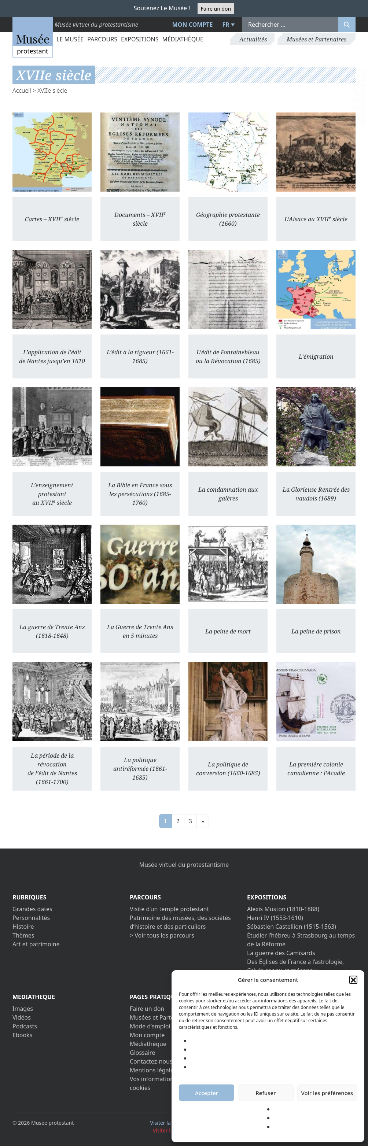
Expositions (139, 39)
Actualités (253, 39)
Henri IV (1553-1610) (275, 918)
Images (22, 1009)
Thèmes (23, 935)
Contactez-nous (151, 1061)
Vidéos (21, 1017)
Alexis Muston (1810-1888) (283, 909)
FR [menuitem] (225, 24)
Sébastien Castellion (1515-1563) (291, 927)
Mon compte (192, 25)
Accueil (21, 90)
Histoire (23, 927)
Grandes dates (32, 909)
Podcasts (24, 1026)
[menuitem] (227, 24)
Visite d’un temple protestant (169, 909)
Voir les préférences (327, 1093)
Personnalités (31, 918)
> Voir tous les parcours (162, 935)
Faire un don (216, 8)
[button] (353, 979)
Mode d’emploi (150, 1026)
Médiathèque (182, 39)
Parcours (102, 39)
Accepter (206, 1093)
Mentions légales (153, 1070)
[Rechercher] (347, 24)
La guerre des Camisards (281, 953)
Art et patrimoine (36, 944)
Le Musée (70, 39)
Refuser (265, 1093)
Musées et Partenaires (316, 39)
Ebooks (22, 1035)
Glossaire (142, 1053)
